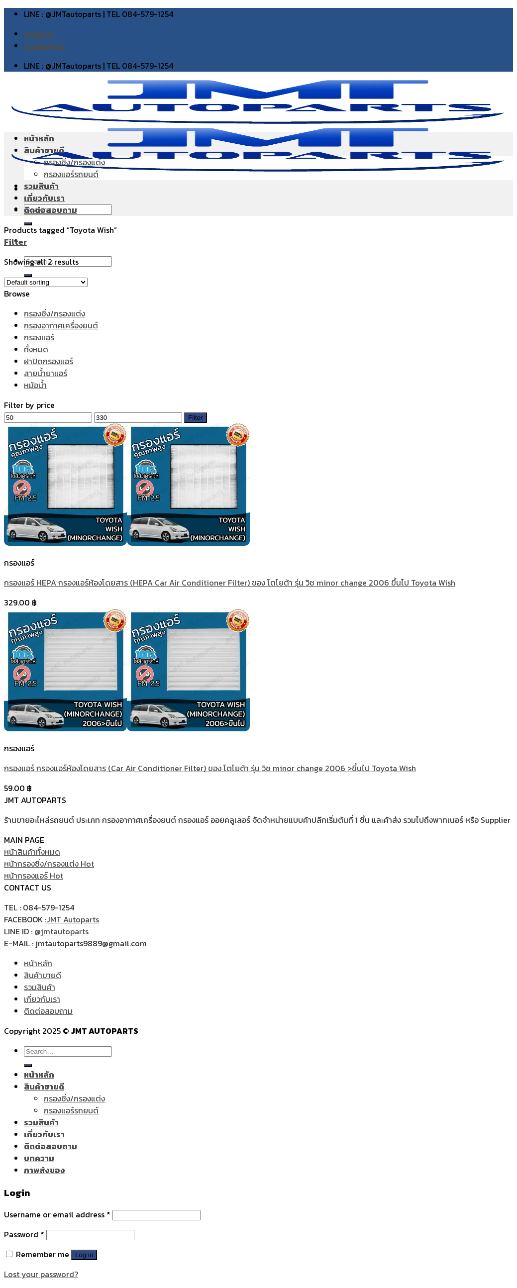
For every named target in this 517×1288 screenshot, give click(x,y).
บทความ (39, 34)
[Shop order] (46, 282)
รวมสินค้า (41, 186)
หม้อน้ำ (35, 385)
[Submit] (28, 1065)
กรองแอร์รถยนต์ (71, 174)
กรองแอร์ (39, 337)
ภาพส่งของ (44, 46)
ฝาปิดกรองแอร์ (48, 361)
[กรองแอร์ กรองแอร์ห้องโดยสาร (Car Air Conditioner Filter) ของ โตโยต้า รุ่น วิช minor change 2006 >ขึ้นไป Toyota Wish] (127, 728)
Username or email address (57, 1214)
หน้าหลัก (39, 138)
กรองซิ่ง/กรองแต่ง (74, 162)
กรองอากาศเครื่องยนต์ (61, 325)
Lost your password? (41, 1274)
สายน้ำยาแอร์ (45, 373)
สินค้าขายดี (44, 150)
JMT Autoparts (72, 919)
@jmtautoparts (61, 931)
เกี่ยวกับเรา (44, 198)
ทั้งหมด (36, 349)
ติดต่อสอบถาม (50, 210)
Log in (84, 1255)
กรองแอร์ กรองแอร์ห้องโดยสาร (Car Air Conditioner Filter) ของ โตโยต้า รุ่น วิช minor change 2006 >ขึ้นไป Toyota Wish (210, 768)
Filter (195, 417)
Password (24, 1234)
